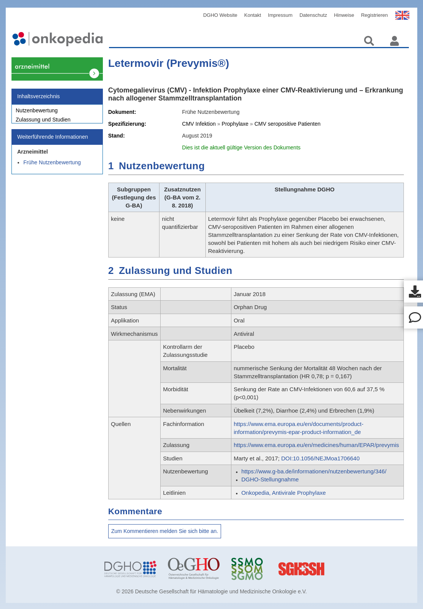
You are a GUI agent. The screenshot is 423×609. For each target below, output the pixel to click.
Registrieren (374, 15)
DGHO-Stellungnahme (270, 479)
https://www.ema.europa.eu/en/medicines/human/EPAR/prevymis (316, 445)
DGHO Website (220, 15)
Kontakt (252, 15)
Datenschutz (313, 15)
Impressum (280, 15)
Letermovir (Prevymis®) (168, 63)
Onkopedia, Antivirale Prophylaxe (283, 492)
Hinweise (344, 15)
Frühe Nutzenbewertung (52, 167)
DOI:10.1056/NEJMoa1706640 (320, 458)
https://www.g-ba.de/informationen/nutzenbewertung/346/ (313, 471)
